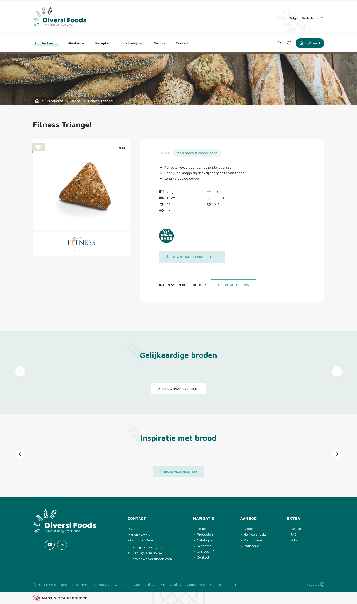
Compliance (196, 584)
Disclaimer (80, 584)
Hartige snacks (255, 534)
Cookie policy (144, 584)
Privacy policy (170, 584)
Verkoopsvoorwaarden (111, 584)
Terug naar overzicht (178, 389)
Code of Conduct (223, 584)
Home (201, 528)
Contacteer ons (233, 285)
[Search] (279, 43)
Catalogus (204, 540)
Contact (203, 557)
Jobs (294, 540)
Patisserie (251, 546)
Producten (55, 101)
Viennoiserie (253, 540)
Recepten (204, 546)
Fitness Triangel (100, 101)
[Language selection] (306, 17)
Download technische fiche (192, 257)
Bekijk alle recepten (179, 471)
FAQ (294, 534)
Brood (75, 101)
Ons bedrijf (205, 551)
